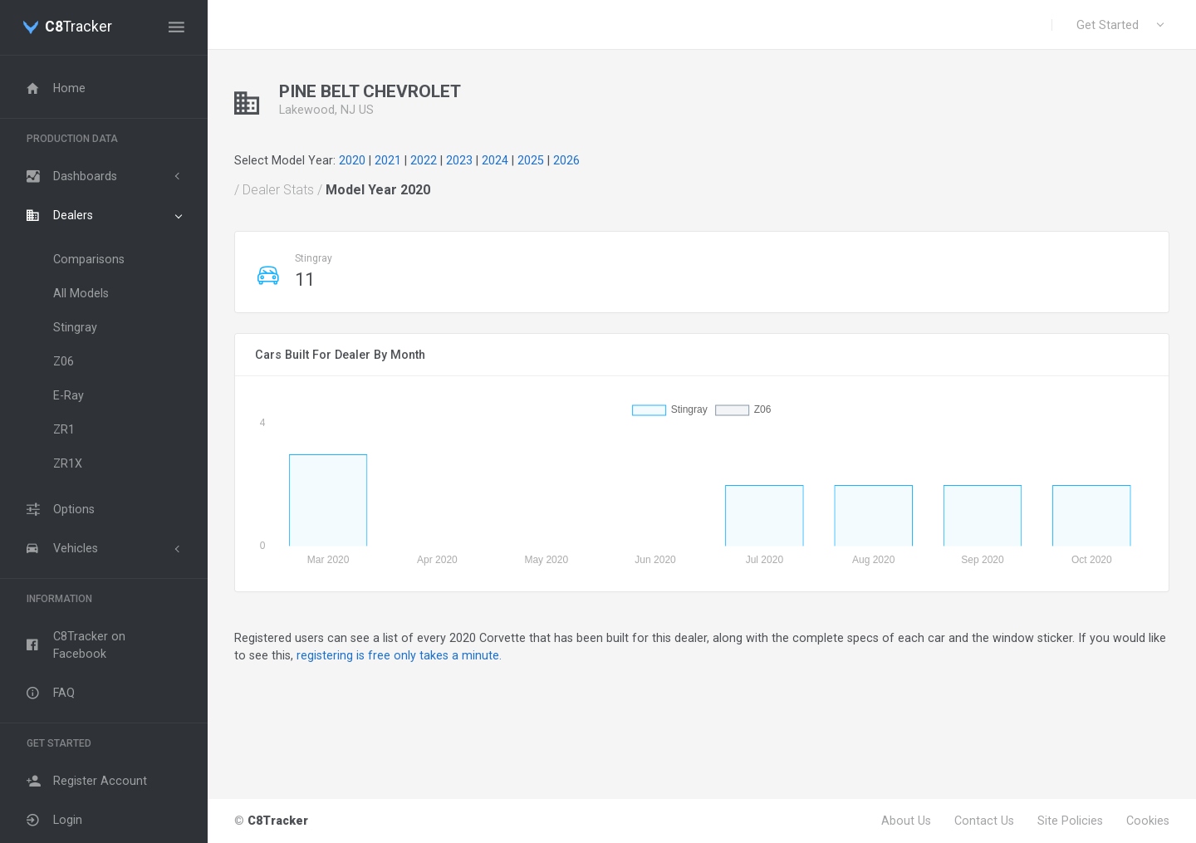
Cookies (1147, 820)
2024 (495, 160)
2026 (566, 160)
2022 (423, 160)
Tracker (78, 27)
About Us (906, 820)
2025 (530, 160)
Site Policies (1070, 820)
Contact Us (984, 820)
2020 (352, 160)
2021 (388, 160)
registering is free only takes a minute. (399, 655)
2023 (459, 160)
